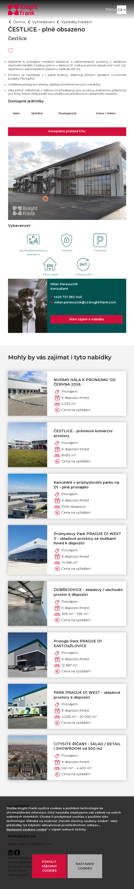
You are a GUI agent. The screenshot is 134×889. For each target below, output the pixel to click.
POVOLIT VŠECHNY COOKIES (49, 866)
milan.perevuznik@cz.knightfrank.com (85, 302)
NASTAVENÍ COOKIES (85, 866)
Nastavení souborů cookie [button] (26, 829)
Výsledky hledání (76, 22)
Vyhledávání (43, 22)
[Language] (121, 9)
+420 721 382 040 (68, 297)
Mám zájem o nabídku (86, 319)
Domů (19, 22)
